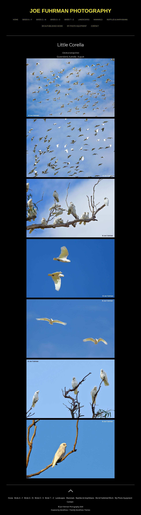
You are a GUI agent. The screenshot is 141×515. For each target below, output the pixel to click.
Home (15, 20)
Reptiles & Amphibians (117, 20)
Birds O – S (55, 20)
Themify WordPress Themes (79, 510)
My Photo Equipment (77, 26)
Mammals (98, 20)
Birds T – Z (69, 20)
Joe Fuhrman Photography (69, 507)
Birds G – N (41, 20)
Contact (95, 26)
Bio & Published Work (52, 26)
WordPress (64, 510)
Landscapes (83, 20)
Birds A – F (27, 20)
